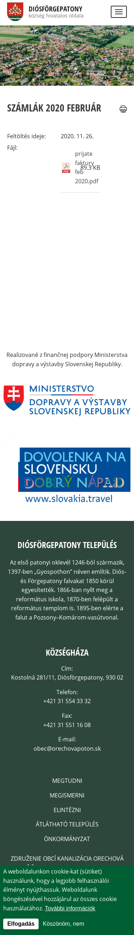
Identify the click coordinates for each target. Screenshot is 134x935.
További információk (70, 909)
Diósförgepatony (55, 9)
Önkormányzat (67, 839)
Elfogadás (20, 925)
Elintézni (67, 810)
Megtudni (67, 781)
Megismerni (67, 795)
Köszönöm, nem (63, 925)
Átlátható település (67, 824)
